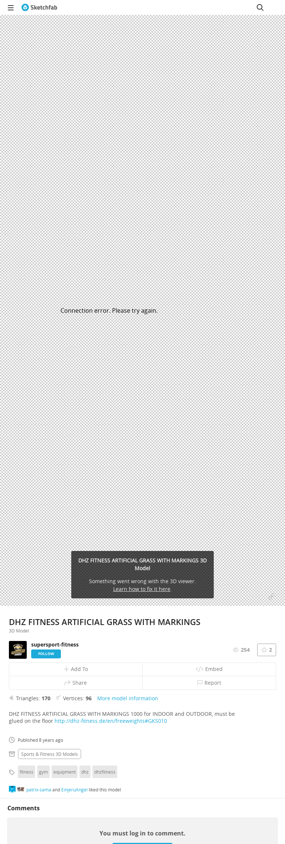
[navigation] (10, 7)
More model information (127, 698)
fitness (26, 772)
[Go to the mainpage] (39, 7)
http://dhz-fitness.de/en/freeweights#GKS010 (111, 720)
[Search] (260, 7)
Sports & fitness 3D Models (49, 754)
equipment (64, 772)
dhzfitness (104, 772)
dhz (85, 772)
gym (43, 772)
